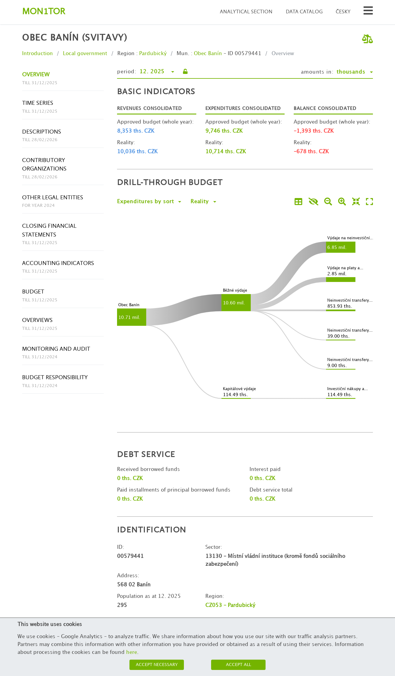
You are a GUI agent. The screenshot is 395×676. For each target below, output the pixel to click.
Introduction (37, 53)
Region (126, 53)
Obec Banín (208, 53)
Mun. (183, 53)
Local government (85, 53)
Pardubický (153, 53)
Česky (343, 12)
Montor (43, 12)
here (131, 652)
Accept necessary (157, 665)
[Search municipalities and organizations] (368, 12)
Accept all (238, 665)
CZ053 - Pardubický (230, 605)
